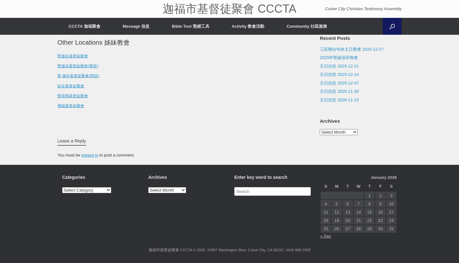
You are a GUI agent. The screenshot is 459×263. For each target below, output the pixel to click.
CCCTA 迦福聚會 (84, 26)
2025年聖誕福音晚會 (339, 57)
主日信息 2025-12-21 (339, 66)
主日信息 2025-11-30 (339, 91)
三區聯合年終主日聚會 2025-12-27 (351, 49)
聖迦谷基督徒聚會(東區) (77, 66)
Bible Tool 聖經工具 (190, 26)
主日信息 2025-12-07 (339, 83)
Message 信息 (136, 26)
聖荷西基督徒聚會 (72, 96)
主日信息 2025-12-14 (339, 74)
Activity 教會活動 (248, 26)
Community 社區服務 (307, 26)
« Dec (325, 236)
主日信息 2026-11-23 (339, 100)
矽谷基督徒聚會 (70, 86)
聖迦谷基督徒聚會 (72, 56)
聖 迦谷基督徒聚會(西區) (78, 76)
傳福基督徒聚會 (70, 106)
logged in (89, 155)
